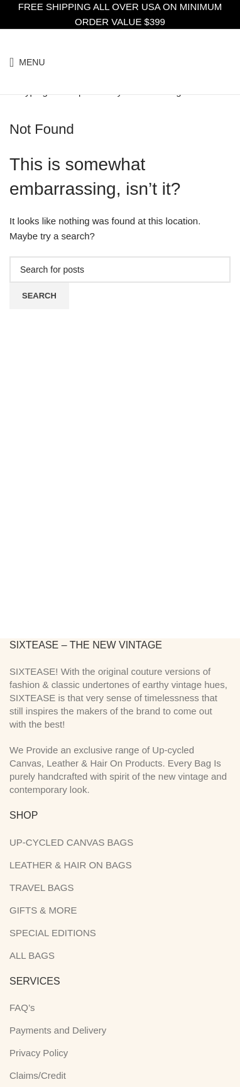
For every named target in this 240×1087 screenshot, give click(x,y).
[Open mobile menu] (27, 62)
